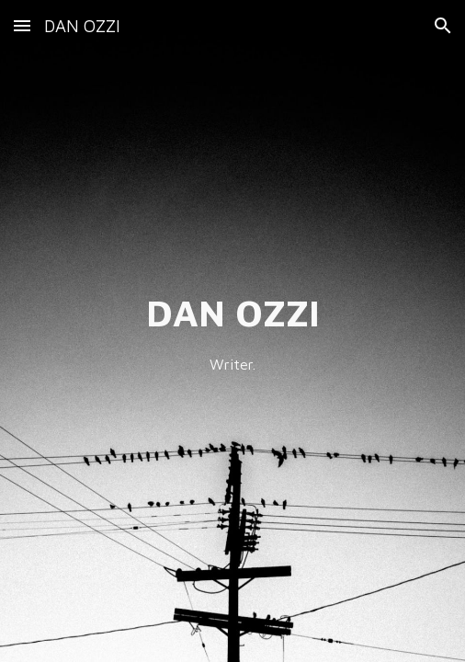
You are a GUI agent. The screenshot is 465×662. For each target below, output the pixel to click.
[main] (232, 331)
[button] (22, 25)
